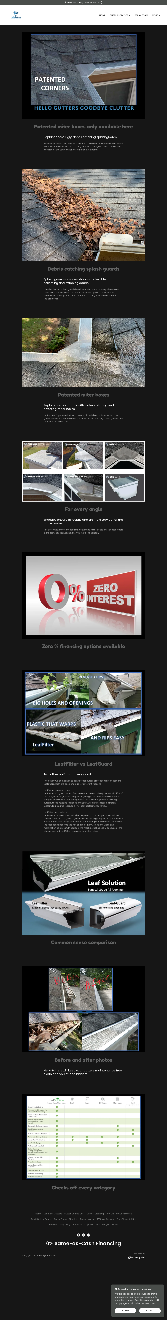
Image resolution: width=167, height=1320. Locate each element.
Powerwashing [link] (87, 1219)
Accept (150, 1310)
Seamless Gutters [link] (53, 1213)
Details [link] (114, 1224)
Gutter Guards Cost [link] (74, 1213)
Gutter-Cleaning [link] (95, 1213)
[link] (16, 14)
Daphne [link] (88, 1224)
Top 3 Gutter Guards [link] (41, 1219)
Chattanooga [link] (102, 1224)
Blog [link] (68, 1224)
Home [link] (102, 15)
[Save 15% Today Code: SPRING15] (83, 2)
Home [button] (38, 1213)
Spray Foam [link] (141, 15)
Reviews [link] (53, 1224)
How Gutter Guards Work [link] (119, 1213)
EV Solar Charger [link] (106, 1219)
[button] (120, 15)
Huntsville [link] (77, 1224)
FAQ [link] (62, 1224)
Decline (125, 1310)
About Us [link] (73, 1219)
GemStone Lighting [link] (126, 1219)
